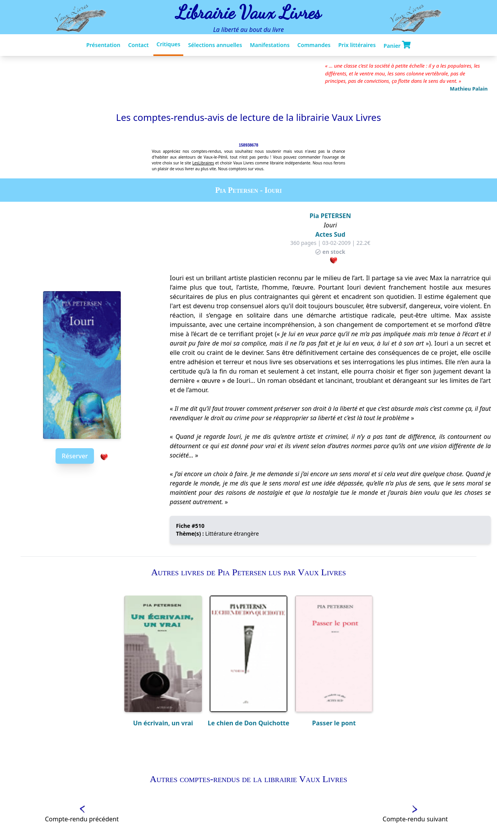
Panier (397, 45)
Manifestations (269, 45)
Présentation (103, 45)
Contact (138, 45)
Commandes (313, 45)
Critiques (168, 44)
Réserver (75, 456)
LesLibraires (203, 163)
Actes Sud (330, 234)
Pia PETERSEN (330, 215)
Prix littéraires (356, 45)
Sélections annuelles (215, 45)
